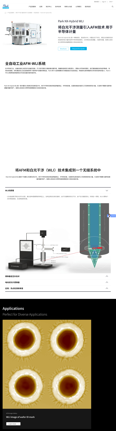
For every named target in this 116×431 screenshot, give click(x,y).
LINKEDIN (7, 394)
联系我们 (95, 2)
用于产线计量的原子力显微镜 (24, 13)
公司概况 (78, 6)
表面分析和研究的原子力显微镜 (23, 391)
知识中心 (49, 6)
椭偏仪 (16, 396)
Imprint (86, 424)
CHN (108, 2)
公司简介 (93, 391)
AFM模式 (46, 394)
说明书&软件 (62, 398)
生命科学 (35, 400)
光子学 (35, 412)
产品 (107, 391)
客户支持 (61, 396)
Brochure (63, 49)
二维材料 (35, 405)
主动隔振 (16, 398)
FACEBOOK (8, 391)
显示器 (35, 414)
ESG (100, 400)
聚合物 (35, 394)
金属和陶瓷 (36, 396)
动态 (75, 394)
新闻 (75, 391)
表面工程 (35, 407)
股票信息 (101, 391)
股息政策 (101, 398)
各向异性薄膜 (37, 409)
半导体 (35, 391)
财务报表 (101, 396)
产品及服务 (32, 6)
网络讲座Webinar (49, 396)
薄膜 (34, 398)
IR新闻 (100, 394)
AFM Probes (62, 391)
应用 (41, 6)
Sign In (102, 2)
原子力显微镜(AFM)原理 (51, 391)
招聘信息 (93, 398)
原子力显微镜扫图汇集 (50, 398)
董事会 (93, 394)
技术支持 (58, 6)
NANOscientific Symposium (82, 398)
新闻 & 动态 (68, 6)
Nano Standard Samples (66, 394)
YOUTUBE (7, 396)
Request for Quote (78, 48)
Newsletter (80, 424)
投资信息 (88, 6)
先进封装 (36, 13)
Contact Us (74, 424)
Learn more (14, 367)
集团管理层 (94, 396)
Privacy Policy (93, 424)
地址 (92, 400)
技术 (107, 396)
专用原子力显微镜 (38, 403)
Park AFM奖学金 (48, 400)
